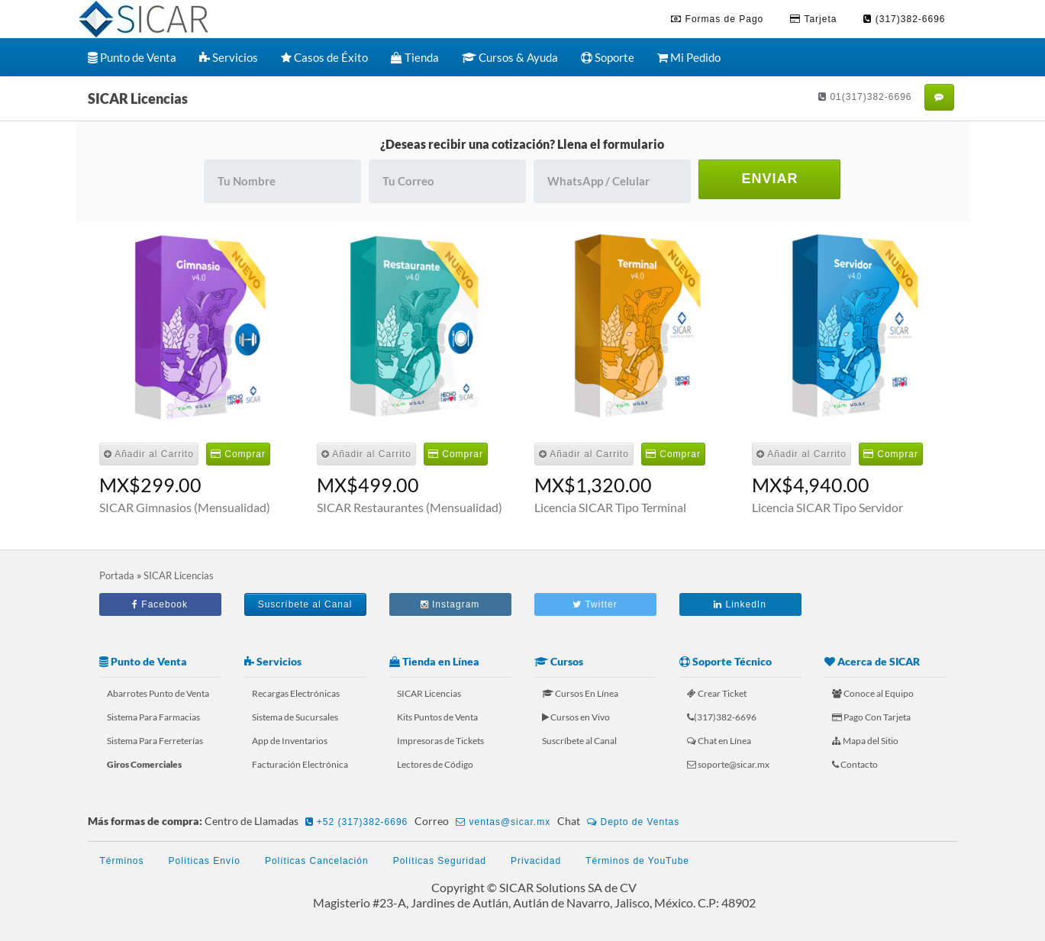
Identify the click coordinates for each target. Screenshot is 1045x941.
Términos (122, 861)
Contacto (855, 764)
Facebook (160, 604)
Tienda (415, 57)
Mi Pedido (689, 57)
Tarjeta (813, 19)
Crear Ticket (717, 693)
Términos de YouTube (637, 861)
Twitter (594, 604)
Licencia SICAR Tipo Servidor (827, 507)
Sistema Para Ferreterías (155, 740)
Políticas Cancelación (317, 861)
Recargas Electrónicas (296, 693)
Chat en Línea (719, 740)
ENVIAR (769, 178)
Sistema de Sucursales (295, 717)
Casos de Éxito (324, 57)
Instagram (450, 604)
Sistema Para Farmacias (153, 717)
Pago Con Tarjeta (871, 717)
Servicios (228, 57)
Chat (620, 821)
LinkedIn (740, 604)
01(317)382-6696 (864, 97)
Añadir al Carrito (149, 454)
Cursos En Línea (580, 693)
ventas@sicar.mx (503, 822)
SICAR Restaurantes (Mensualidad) (409, 507)
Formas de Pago (717, 19)
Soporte (607, 57)
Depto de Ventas (633, 822)
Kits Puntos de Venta (437, 717)
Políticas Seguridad (439, 861)
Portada (116, 575)
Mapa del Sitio (865, 740)
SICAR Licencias (429, 693)
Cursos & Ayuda (510, 57)
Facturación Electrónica (300, 764)
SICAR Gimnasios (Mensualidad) (184, 507)
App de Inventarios (289, 740)
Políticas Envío (204, 861)
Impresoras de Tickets (440, 740)
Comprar (238, 454)
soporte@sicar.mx (728, 764)
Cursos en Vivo (576, 717)
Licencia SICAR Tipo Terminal (610, 507)
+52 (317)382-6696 (356, 822)
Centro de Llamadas (309, 821)
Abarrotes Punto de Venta (158, 693)
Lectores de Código (435, 764)
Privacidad (536, 861)
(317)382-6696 (904, 19)
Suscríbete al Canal (305, 604)
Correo (484, 821)
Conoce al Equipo (873, 693)
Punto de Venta (132, 57)
